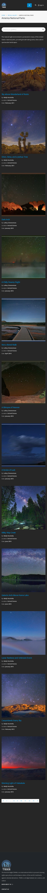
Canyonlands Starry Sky (11, 720)
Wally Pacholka (9, 97)
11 (25, 801)
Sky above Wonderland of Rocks (15, 94)
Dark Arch (6, 219)
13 (33, 801)
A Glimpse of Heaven (10, 407)
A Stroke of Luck (8, 470)
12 (29, 801)
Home (3, 15)
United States (12, 100)
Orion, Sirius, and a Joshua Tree (15, 157)
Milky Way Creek (9, 532)
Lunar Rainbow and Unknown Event (17, 658)
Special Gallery (12, 15)
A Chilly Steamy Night (11, 282)
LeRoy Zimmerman (10, 223)
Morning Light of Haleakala (13, 783)
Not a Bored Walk (9, 344)
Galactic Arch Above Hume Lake (15, 595)
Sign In (41, 5)
